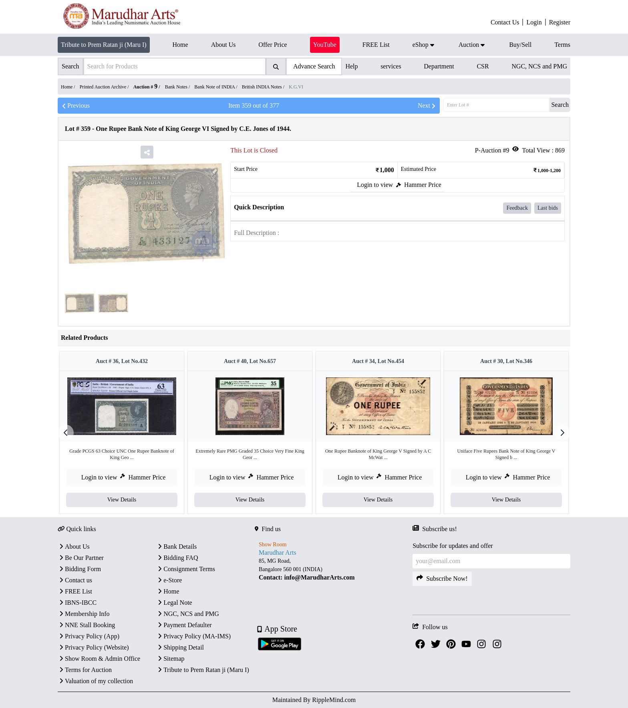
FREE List (75, 591)
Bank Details (176, 546)
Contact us (75, 580)
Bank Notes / (178, 87)
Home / (68, 87)
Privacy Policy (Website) (93, 647)
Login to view (375, 184)
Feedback (517, 208)
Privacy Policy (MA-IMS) (193, 636)
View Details (122, 500)
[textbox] (334, 569)
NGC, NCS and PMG (539, 66)
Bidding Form (79, 569)
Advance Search (314, 66)
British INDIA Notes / (264, 87)
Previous (75, 105)
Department (439, 66)
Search (560, 104)
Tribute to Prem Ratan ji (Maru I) (104, 44)
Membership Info (84, 613)
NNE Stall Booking (86, 625)
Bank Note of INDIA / (216, 87)
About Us (74, 546)
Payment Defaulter (183, 625)
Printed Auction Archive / (105, 87)
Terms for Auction (85, 669)
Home (167, 591)
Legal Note (174, 602)
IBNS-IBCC (77, 602)
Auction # (145, 87)
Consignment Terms (185, 569)
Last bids (547, 208)
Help (351, 66)
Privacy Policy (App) (88, 636)
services (390, 66)
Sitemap (170, 658)
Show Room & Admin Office (99, 658)
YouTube (324, 44)
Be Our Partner (81, 557)
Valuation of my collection (95, 681)
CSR (483, 66)
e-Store (169, 580)
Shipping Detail (180, 647)
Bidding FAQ (177, 557)
